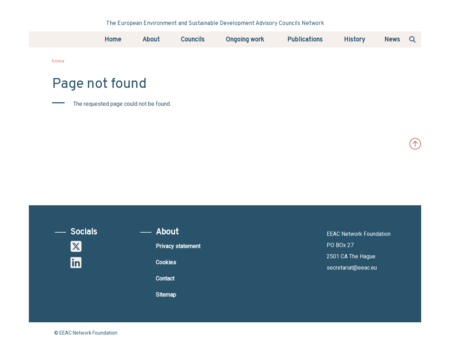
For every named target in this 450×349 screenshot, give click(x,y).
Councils (193, 40)
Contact (165, 278)
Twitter (76, 246)
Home (112, 40)
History (354, 40)
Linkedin (76, 262)
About (151, 40)
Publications (305, 40)
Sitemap (166, 294)
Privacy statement (178, 246)
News (392, 40)
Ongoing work (245, 40)
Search (412, 38)
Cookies (166, 262)
